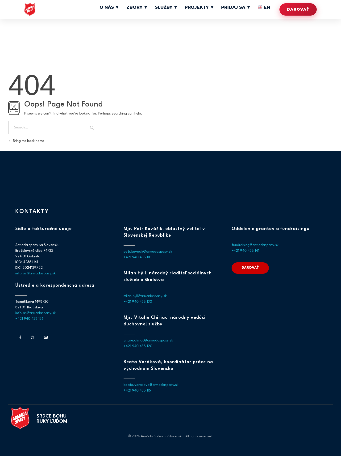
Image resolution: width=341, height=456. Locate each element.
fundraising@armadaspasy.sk (255, 245)
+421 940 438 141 (245, 251)
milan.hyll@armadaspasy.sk (145, 296)
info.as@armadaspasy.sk (35, 273)
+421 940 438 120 (138, 346)
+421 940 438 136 (29, 319)
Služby (183, 7)
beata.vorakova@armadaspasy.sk (151, 385)
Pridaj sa (242, 7)
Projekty (211, 7)
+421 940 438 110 (137, 257)
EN (265, 7)
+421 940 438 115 (137, 390)
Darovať (298, 9)
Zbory (158, 7)
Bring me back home (26, 141)
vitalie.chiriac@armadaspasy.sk (148, 340)
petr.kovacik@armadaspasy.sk (148, 252)
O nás (134, 7)
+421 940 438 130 (138, 302)
